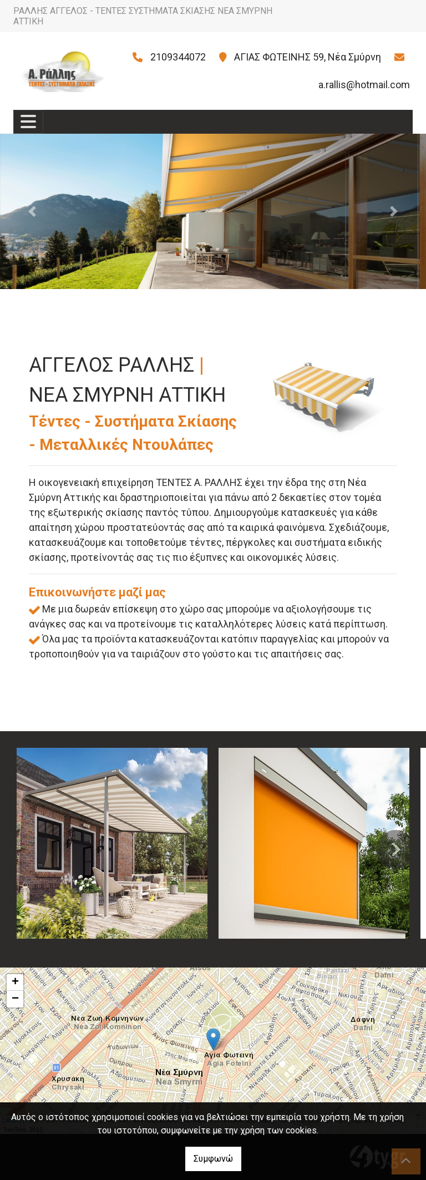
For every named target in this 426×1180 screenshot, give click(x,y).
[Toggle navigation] (28, 122)
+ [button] (15, 982)
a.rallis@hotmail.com (364, 84)
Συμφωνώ (213, 1158)
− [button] (15, 999)
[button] (32, 211)
